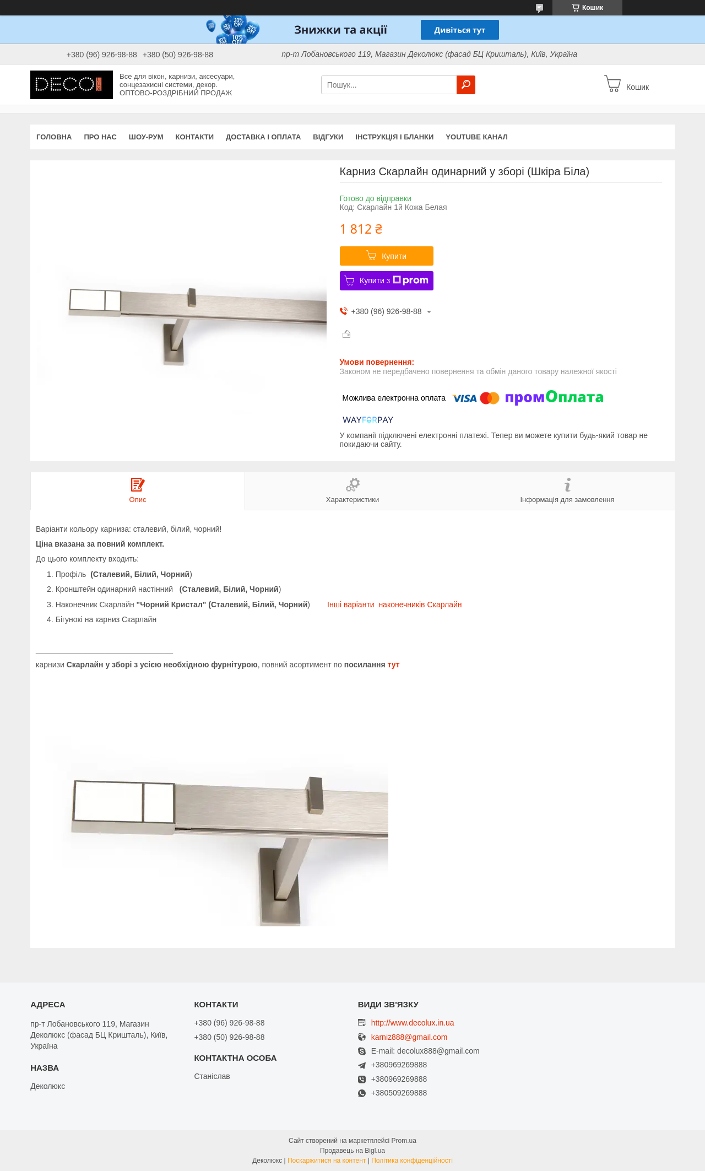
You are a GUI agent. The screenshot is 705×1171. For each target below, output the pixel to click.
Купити (394, 256)
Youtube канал (477, 137)
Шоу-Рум (146, 137)
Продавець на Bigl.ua (352, 1150)
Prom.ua (404, 1141)
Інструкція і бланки (394, 137)
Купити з (394, 280)
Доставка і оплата (263, 137)
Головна (54, 137)
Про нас (100, 137)
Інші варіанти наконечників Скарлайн (394, 604)
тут (394, 664)
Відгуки (328, 137)
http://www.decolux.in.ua (412, 1022)
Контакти (195, 137)
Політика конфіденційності (412, 1160)
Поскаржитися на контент (327, 1160)
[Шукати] (466, 84)
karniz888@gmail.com (409, 1037)
